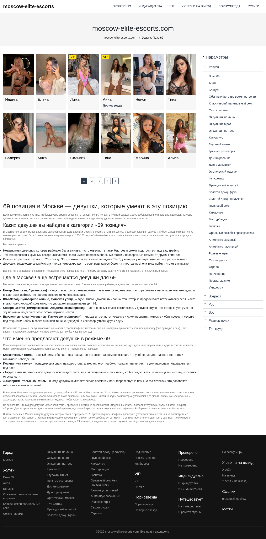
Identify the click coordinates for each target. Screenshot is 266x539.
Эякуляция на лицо (60, 452)
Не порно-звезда (145, 510)
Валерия (12, 158)
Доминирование (58, 486)
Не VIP (139, 487)
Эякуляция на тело (60, 463)
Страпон (96, 513)
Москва (8, 459)
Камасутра (98, 463)
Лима (74, 99)
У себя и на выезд (234, 481)
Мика (42, 158)
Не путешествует (189, 506)
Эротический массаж (61, 498)
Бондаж (8, 488)
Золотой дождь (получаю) (108, 452)
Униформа (141, 463)
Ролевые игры (100, 501)
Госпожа (96, 475)
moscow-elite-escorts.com (119, 37)
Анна (107, 99)
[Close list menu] (205, 67)
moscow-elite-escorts (28, 6)
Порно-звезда (143, 504)
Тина (172, 99)
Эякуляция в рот (58, 457)
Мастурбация (100, 469)
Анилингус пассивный (105, 496)
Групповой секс (101, 457)
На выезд (228, 475)
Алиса (173, 158)
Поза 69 (8, 477)
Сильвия (77, 158)
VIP (136, 481)
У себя (226, 469)
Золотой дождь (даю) (61, 515)
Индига (11, 99)
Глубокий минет (57, 475)
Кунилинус (54, 469)
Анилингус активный (104, 490)
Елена (43, 99)
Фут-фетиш (54, 503)
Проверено (185, 459)
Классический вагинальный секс (21, 506)
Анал (6, 483)
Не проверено (187, 465)
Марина (142, 158)
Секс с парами (13, 513)
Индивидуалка (188, 483)
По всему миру (232, 452)
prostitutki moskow (234, 498)
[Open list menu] (205, 296)
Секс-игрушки (100, 507)
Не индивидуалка (190, 488)
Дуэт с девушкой (58, 492)
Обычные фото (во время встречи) (20, 496)
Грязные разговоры (60, 480)
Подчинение (142, 452)
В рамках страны (189, 512)
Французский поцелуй (61, 509)
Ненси (140, 99)
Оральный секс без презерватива (104, 482)
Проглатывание (144, 457)
